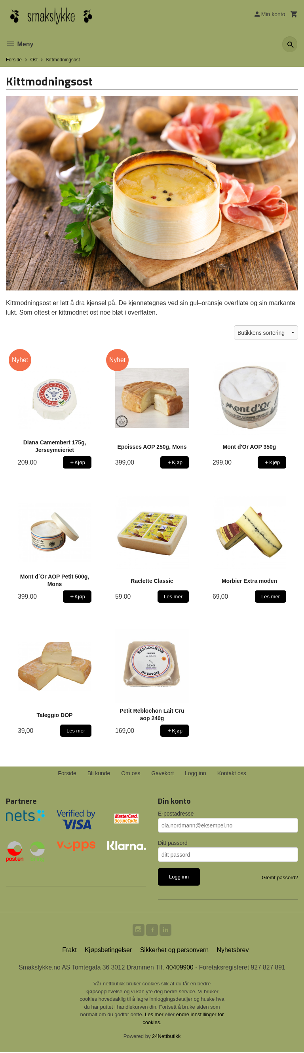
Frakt (69, 950)
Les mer (155, 1016)
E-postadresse (176, 813)
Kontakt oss (231, 773)
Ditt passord (173, 843)
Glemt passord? (280, 877)
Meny (19, 44)
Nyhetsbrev (233, 950)
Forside (14, 60)
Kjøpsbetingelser (108, 950)
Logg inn (195, 773)
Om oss (130, 773)
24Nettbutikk (166, 1037)
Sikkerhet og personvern (174, 950)
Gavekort (162, 773)
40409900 (180, 968)
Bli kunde (98, 773)
